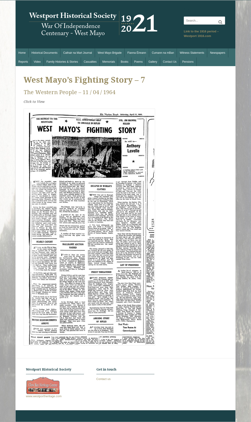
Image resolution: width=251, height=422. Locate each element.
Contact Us (169, 61)
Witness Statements (192, 52)
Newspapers (217, 52)
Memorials (108, 61)
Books (124, 61)
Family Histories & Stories (62, 61)
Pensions (187, 61)
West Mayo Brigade (110, 52)
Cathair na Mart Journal (77, 52)
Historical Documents (44, 52)
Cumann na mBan (163, 52)
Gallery (152, 61)
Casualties (90, 61)
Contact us (103, 379)
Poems (138, 61)
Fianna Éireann (136, 52)
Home (22, 52)
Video (37, 61)
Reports (23, 61)
